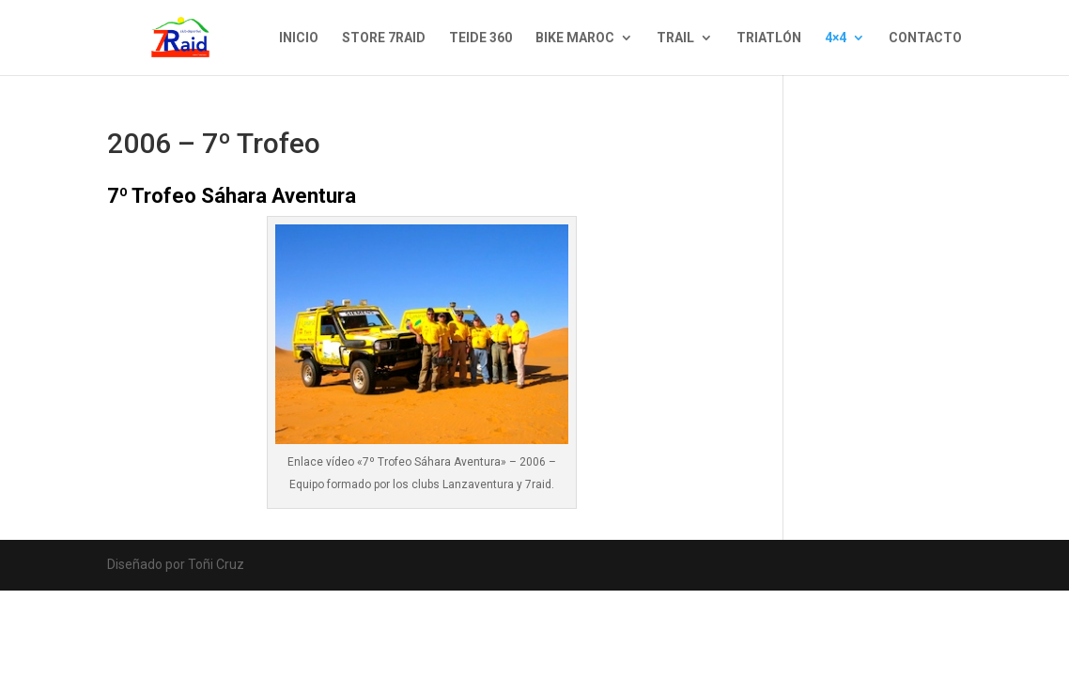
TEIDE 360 (480, 38)
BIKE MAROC (574, 38)
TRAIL (675, 38)
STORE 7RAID (384, 38)
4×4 (835, 38)
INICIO (298, 38)
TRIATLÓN (768, 38)
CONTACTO (925, 38)
